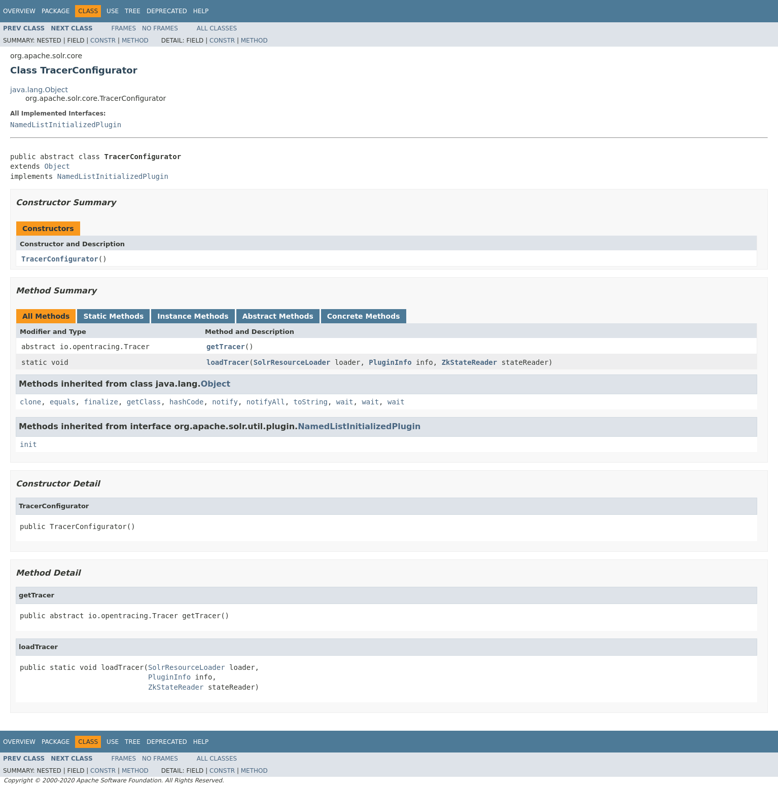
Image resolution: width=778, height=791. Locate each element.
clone (30, 402)
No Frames (160, 28)
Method (135, 40)
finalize (101, 402)
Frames (124, 28)
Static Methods (113, 316)
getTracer (225, 347)
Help (201, 11)
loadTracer (227, 362)
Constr (103, 40)
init (28, 444)
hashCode (186, 402)
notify (225, 402)
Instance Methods (192, 316)
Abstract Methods (277, 316)
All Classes (217, 28)
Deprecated (167, 11)
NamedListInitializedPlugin (65, 125)
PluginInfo (390, 362)
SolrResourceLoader (292, 362)
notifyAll (265, 402)
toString (311, 402)
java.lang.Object (39, 90)
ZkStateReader (470, 362)
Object (57, 166)
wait (344, 402)
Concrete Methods (363, 316)
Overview (19, 11)
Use (113, 11)
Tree (132, 11)
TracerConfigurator (59, 259)
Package (55, 11)
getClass (144, 402)
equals (63, 402)
